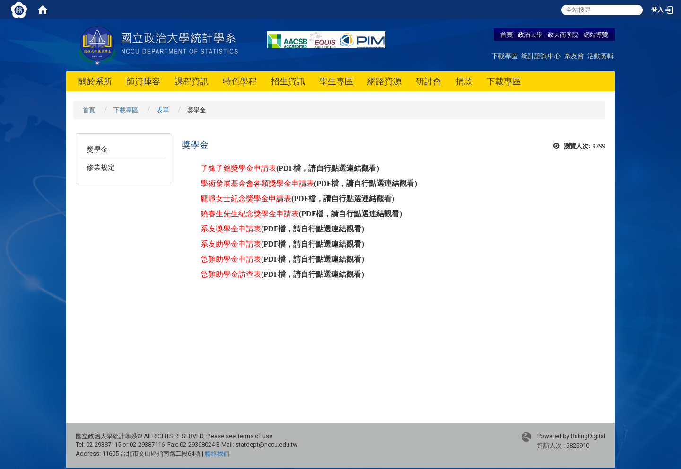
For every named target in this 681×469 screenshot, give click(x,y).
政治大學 (530, 34)
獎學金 (97, 149)
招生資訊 (288, 81)
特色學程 (240, 81)
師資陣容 (143, 81)
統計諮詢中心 (541, 55)
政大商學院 (564, 34)
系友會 (574, 55)
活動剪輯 (600, 55)
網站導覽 (596, 34)
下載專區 (504, 55)
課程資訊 (192, 81)
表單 (163, 110)
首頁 (506, 34)
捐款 (463, 81)
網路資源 (384, 81)
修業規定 (101, 167)
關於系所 (95, 81)
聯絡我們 (217, 453)
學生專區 (336, 81)
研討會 (428, 81)
